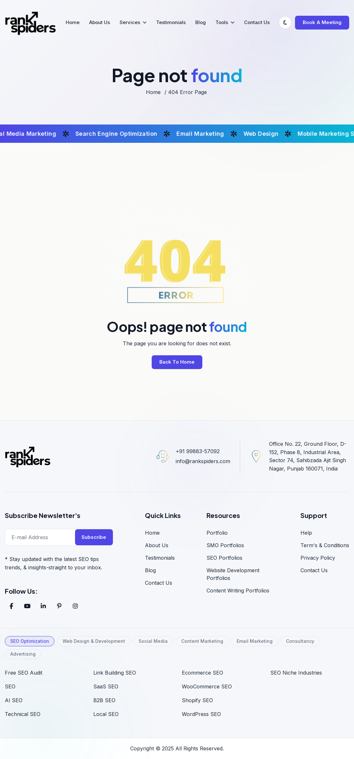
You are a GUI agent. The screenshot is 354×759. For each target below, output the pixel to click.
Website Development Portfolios (232, 574)
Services (130, 22)
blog (150, 570)
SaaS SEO (105, 686)
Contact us (314, 570)
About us (156, 545)
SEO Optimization (29, 641)
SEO (10, 686)
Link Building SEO (114, 672)
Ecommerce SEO (202, 672)
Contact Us (257, 22)
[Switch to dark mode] (285, 22)
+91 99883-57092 (198, 451)
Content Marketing (202, 641)
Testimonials (171, 22)
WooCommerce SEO (207, 686)
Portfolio (217, 533)
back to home (177, 362)
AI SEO (13, 700)
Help (306, 533)
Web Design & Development (94, 641)
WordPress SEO (201, 714)
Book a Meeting (322, 22)
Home (73, 22)
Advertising (23, 654)
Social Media (153, 641)
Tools (221, 22)
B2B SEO (104, 700)
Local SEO (106, 714)
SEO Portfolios (224, 558)
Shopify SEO (197, 700)
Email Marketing (255, 641)
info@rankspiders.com (203, 461)
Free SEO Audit (23, 672)
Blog (200, 22)
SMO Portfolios (225, 545)
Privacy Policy (317, 558)
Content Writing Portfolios (237, 590)
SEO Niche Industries (296, 672)
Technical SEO (22, 714)
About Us (99, 22)
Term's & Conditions (324, 545)
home (153, 92)
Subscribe (93, 537)
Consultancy (300, 641)
